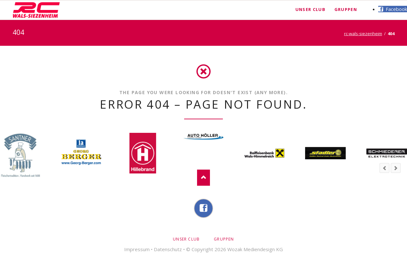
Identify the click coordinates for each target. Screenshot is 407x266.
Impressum (137, 249)
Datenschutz (168, 249)
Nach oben (203, 178)
